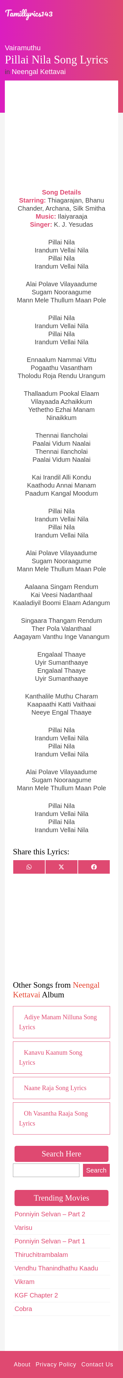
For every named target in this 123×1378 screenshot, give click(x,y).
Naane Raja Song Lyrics (55, 1087)
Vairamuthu (23, 48)
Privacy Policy (56, 1364)
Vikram (25, 1281)
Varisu (23, 1227)
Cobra (23, 1308)
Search (96, 1170)
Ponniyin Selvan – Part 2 (50, 1214)
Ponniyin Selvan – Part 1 (50, 1241)
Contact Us (97, 1364)
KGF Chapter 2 (36, 1295)
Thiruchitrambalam (41, 1254)
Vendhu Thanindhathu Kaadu (56, 1268)
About (22, 1364)
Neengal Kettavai (39, 72)
